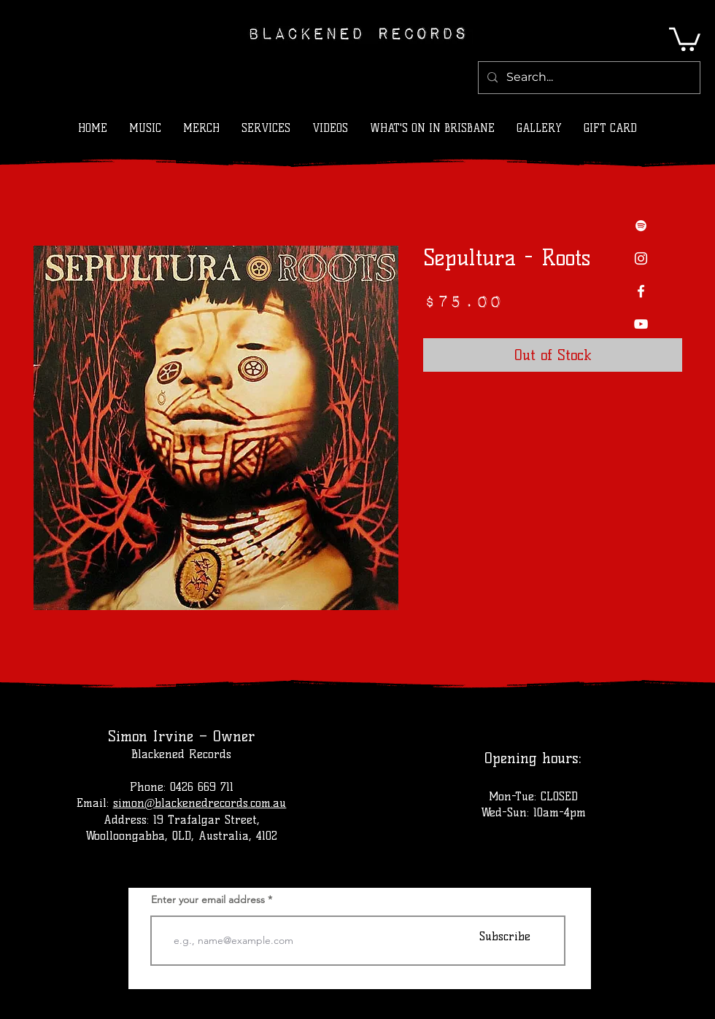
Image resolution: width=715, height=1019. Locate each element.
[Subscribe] (505, 936)
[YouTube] (641, 324)
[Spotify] (641, 225)
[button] (684, 38)
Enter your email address (208, 899)
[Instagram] (641, 258)
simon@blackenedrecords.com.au (200, 803)
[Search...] (587, 77)
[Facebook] (641, 291)
